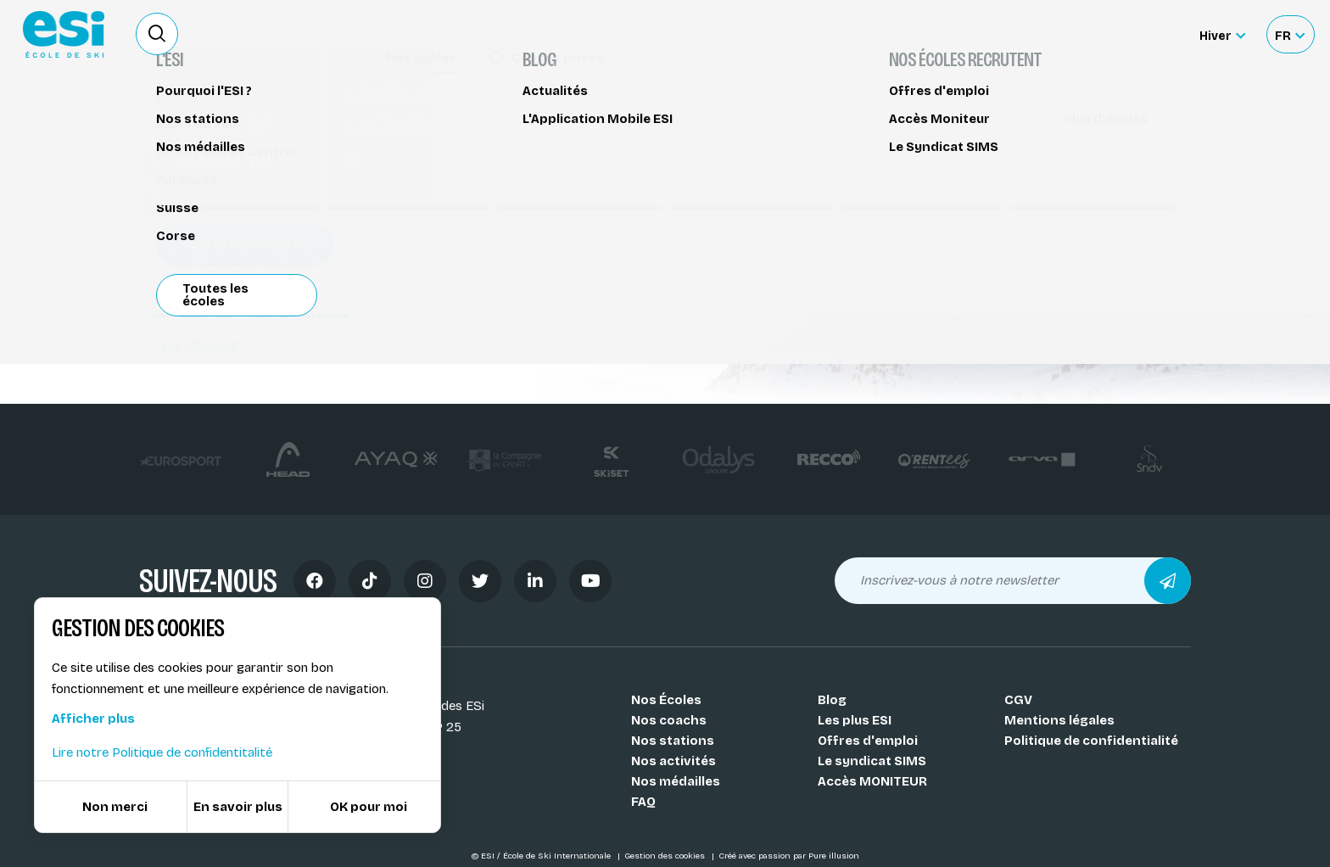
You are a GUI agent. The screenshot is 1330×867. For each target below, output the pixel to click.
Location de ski (913, 34)
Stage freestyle (197, 116)
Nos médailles (675, 781)
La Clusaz (189, 345)
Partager (1047, 154)
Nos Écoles (666, 700)
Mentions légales (1059, 720)
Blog (832, 700)
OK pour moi (368, 806)
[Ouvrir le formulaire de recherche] (157, 34)
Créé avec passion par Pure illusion (788, 856)
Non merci (115, 806)
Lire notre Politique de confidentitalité (162, 752)
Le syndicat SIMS (872, 761)
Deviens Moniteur (791, 34)
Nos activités (673, 761)
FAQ (643, 801)
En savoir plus (237, 806)
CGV (1018, 700)
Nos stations (672, 740)
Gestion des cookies (665, 856)
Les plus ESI (854, 720)
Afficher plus (93, 718)
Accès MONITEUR (872, 781)
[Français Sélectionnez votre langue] (1289, 34)
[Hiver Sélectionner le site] (1222, 34)
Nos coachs (669, 720)
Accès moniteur (1123, 35)
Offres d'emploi (868, 740)
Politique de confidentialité (1091, 740)
